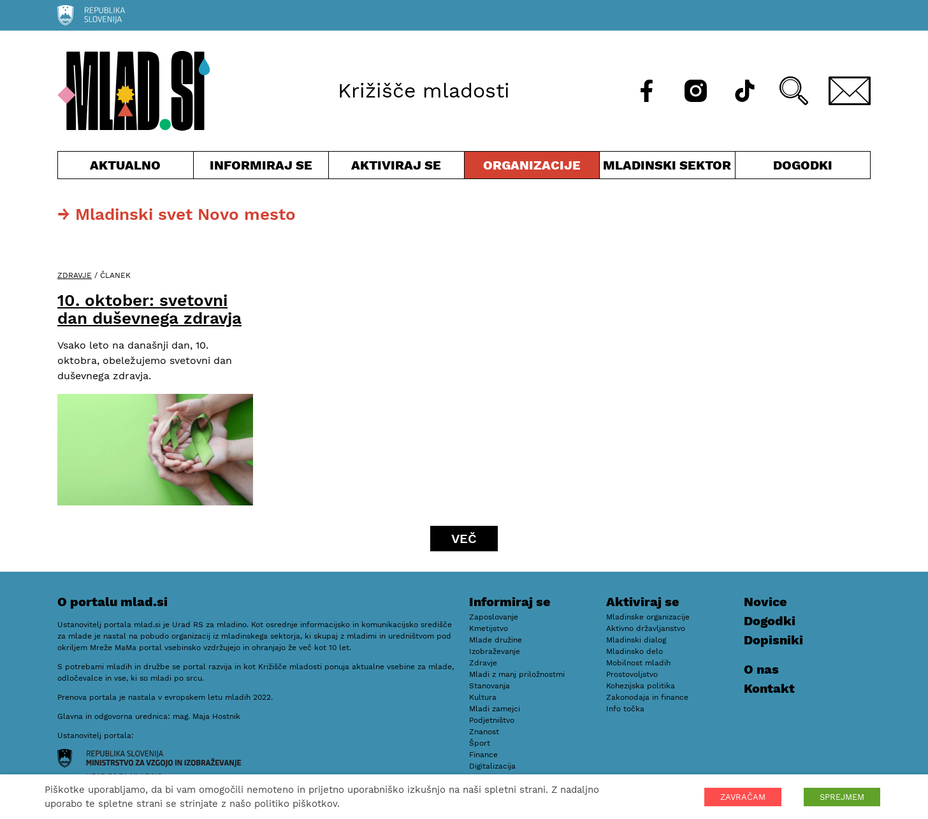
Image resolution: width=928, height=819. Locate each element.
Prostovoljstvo (632, 674)
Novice (765, 601)
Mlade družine (495, 639)
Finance (483, 754)
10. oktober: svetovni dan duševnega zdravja (149, 309)
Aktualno (125, 167)
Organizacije (532, 167)
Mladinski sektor (667, 167)
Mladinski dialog (636, 639)
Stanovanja (489, 685)
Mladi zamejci (494, 708)
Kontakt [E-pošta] (769, 688)
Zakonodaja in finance (647, 697)
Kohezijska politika (640, 685)
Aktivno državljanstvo (645, 628)
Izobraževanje (494, 651)
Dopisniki (773, 640)
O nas (761, 669)
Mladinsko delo (634, 651)
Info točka (625, 708)
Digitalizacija (492, 766)
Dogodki (802, 165)
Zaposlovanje (493, 616)
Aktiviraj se (396, 167)
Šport (479, 743)
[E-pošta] (850, 90)
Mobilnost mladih (638, 662)
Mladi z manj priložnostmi (517, 674)
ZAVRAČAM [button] (742, 797)
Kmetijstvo (488, 628)
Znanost (484, 731)
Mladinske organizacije (648, 616)
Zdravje (74, 275)
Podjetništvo (491, 720)
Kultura (483, 697)
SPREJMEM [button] (842, 797)
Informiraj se (261, 167)
